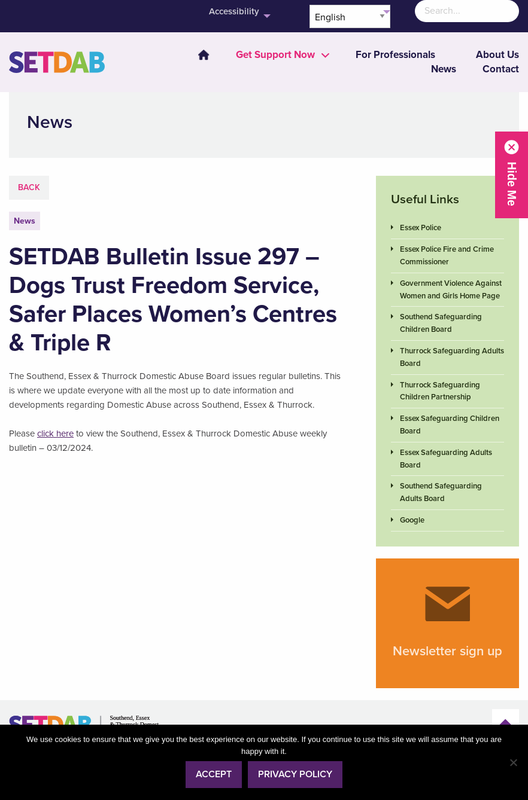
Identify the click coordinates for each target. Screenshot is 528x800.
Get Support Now (275, 55)
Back (29, 187)
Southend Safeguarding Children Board (441, 323)
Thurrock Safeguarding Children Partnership (440, 391)
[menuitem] (196, 55)
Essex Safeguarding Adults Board (446, 459)
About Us (497, 55)
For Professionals (395, 55)
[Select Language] (349, 16)
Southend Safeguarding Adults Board (441, 492)
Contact (501, 69)
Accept (214, 774)
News (443, 69)
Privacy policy (295, 774)
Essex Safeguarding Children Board (449, 425)
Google (412, 520)
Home (204, 55)
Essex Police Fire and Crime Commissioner (447, 256)
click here (55, 433)
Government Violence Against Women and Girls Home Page (451, 290)
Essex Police (420, 228)
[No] (513, 762)
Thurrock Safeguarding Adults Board (452, 357)
